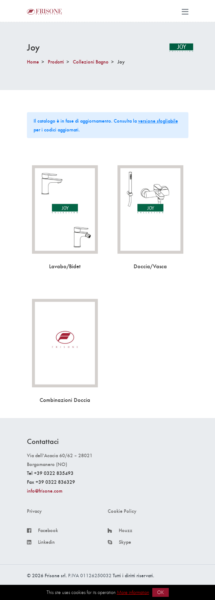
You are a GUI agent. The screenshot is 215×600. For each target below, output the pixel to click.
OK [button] (160, 592)
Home (33, 61)
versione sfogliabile (158, 120)
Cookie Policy (122, 511)
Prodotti (56, 61)
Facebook (48, 530)
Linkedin (46, 542)
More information (133, 592)
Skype (125, 542)
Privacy (34, 511)
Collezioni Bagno (91, 61)
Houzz (125, 530)
